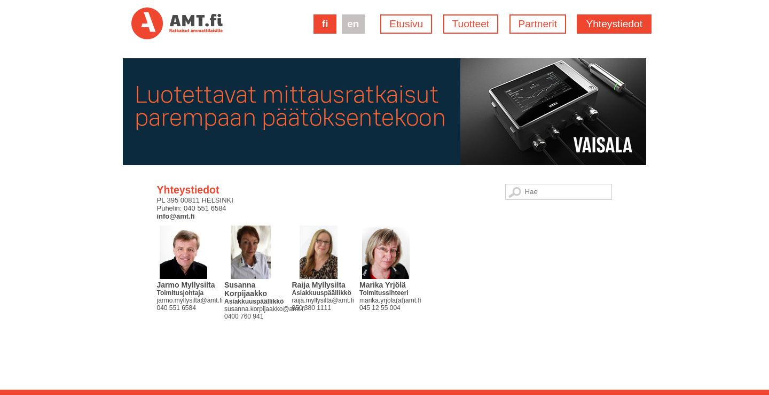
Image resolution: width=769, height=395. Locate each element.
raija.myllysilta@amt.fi (323, 300)
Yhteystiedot (614, 23)
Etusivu (406, 23)
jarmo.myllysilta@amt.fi (189, 300)
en (353, 23)
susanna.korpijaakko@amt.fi (264, 309)
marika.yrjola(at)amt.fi (390, 300)
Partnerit (538, 23)
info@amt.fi (175, 216)
